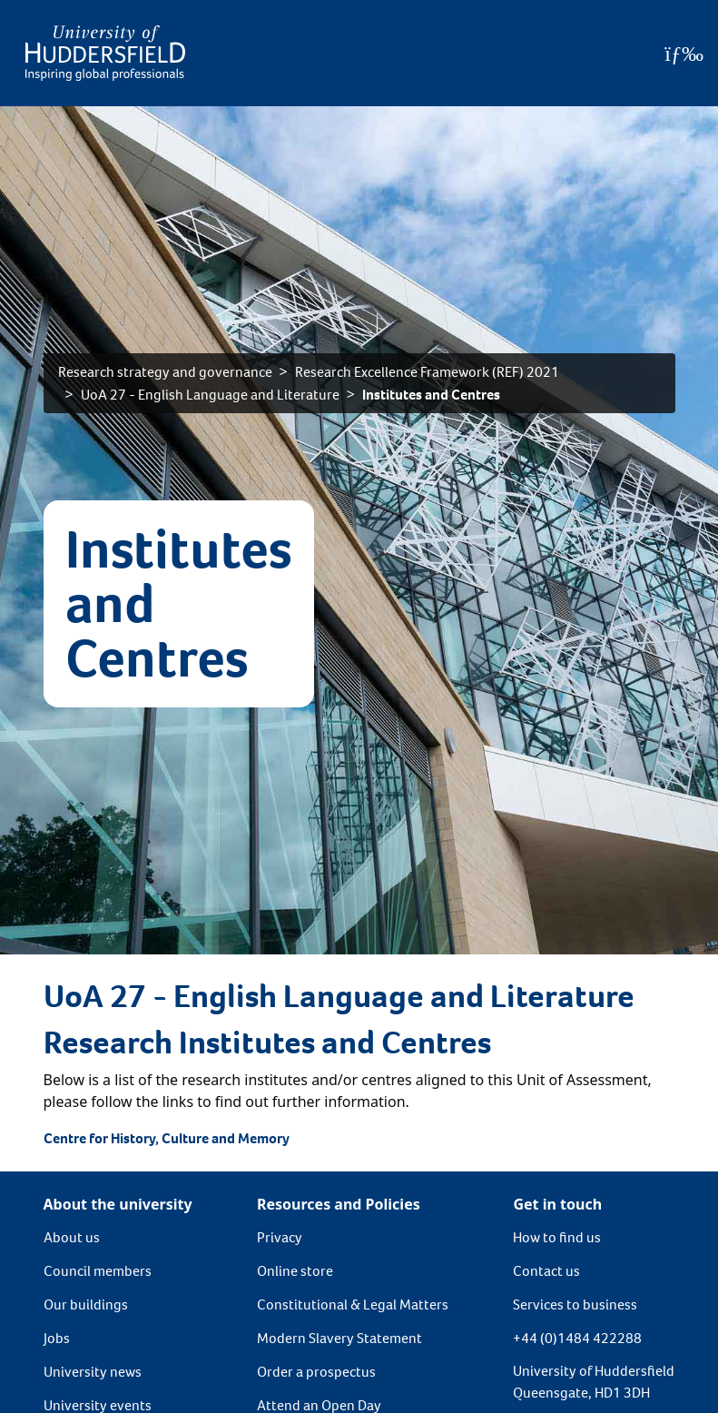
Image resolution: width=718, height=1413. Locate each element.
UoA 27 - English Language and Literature (210, 394)
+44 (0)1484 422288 (577, 1338)
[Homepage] (105, 53)
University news (93, 1371)
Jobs (57, 1338)
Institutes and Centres (431, 394)
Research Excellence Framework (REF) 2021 (427, 371)
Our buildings (86, 1304)
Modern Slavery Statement (339, 1338)
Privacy (279, 1237)
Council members (98, 1270)
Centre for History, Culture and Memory (167, 1138)
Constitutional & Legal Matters (352, 1304)
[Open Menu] (683, 53)
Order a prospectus (316, 1371)
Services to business (575, 1304)
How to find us (557, 1237)
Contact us (546, 1270)
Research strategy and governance (165, 371)
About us (72, 1237)
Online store (295, 1270)
